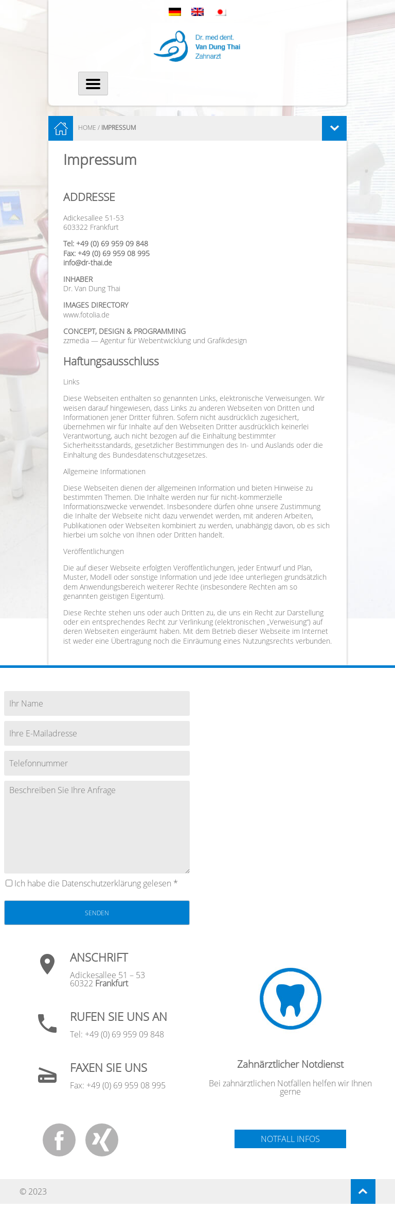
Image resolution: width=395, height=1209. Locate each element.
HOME (87, 127)
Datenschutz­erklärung (101, 883)
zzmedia (76, 340)
